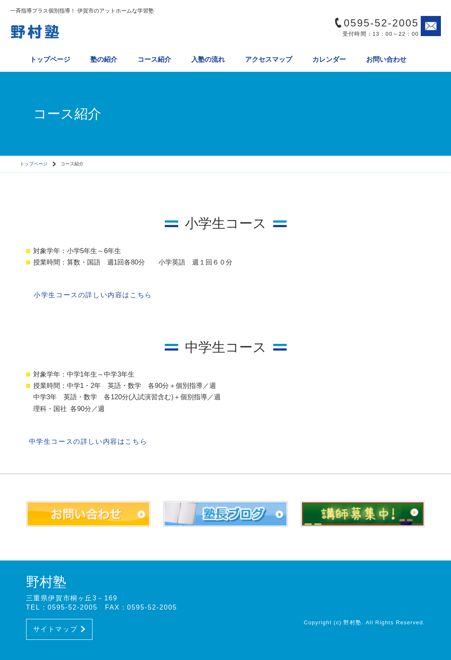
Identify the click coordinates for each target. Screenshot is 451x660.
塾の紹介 (103, 59)
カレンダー (329, 59)
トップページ (50, 59)
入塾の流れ (208, 59)
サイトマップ (59, 629)
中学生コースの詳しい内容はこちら (87, 441)
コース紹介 (154, 59)
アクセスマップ (268, 59)
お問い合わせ (386, 59)
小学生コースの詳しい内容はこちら (89, 295)
